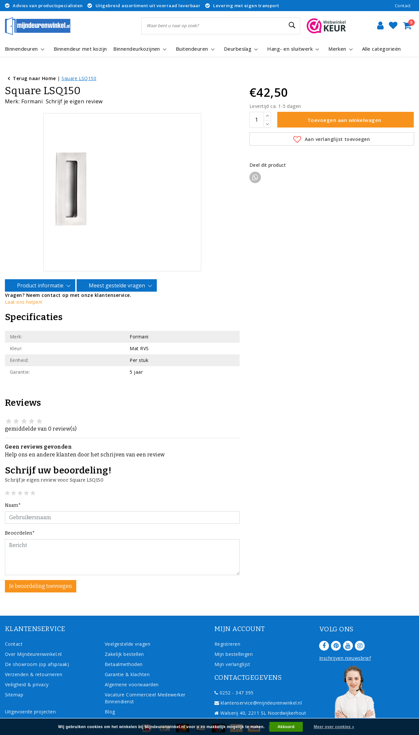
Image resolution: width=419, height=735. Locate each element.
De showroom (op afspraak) (38, 647)
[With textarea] (122, 540)
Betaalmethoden (124, 647)
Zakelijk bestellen (124, 637)
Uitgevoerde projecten (30, 694)
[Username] (122, 500)
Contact (403, 6)
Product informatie (41, 268)
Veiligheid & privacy (27, 667)
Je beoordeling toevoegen (40, 569)
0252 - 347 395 (234, 675)
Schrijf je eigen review (74, 101)
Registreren (227, 627)
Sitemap (14, 677)
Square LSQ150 (79, 78)
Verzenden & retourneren (33, 657)
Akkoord (286, 727)
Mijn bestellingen (233, 637)
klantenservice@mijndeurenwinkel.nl (258, 685)
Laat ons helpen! (24, 284)
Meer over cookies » (334, 727)
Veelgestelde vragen (127, 627)
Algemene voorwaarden (132, 667)
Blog (110, 694)
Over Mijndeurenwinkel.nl (33, 637)
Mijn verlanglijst (232, 647)
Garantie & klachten (127, 657)
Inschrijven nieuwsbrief (345, 641)
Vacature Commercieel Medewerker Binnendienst (145, 680)
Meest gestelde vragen (118, 268)
